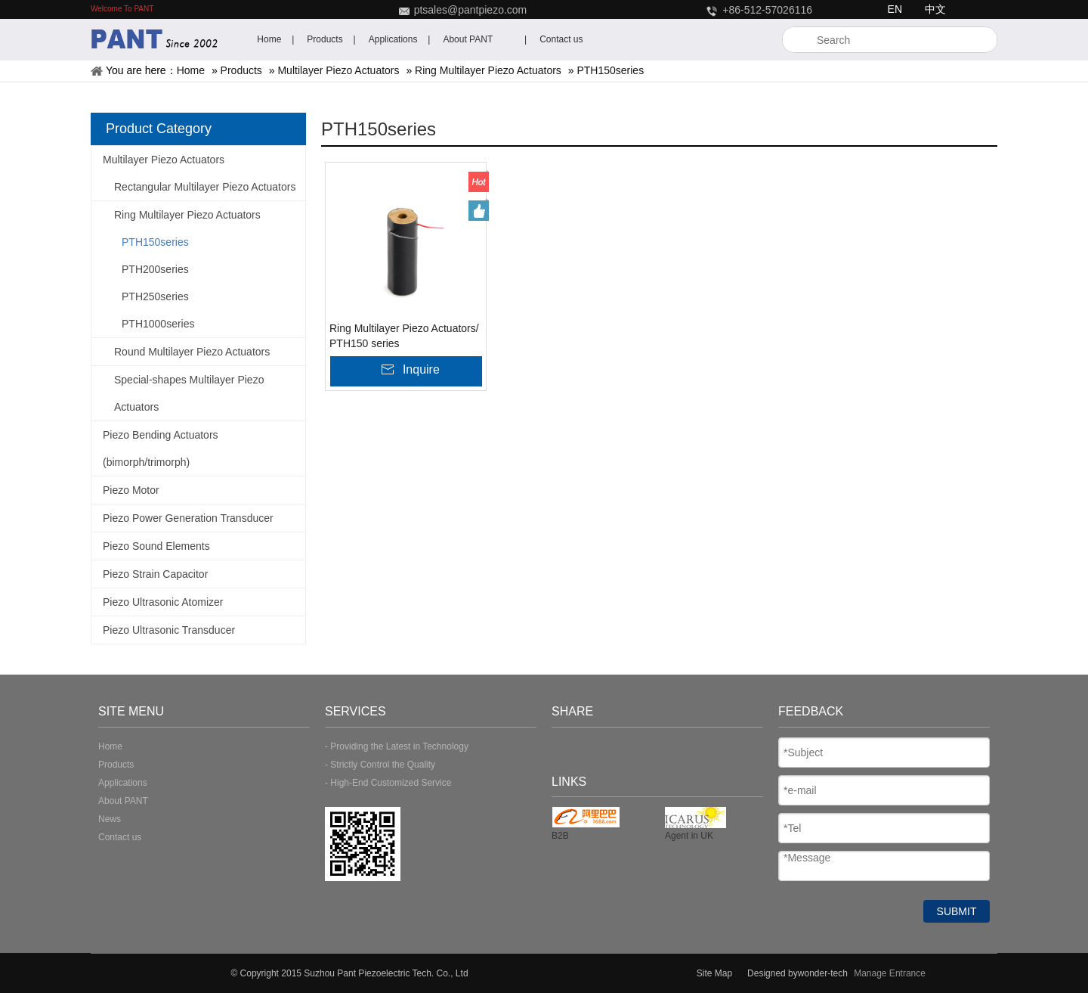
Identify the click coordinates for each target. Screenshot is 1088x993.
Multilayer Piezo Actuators (338, 70)
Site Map (714, 973)
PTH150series (610, 70)
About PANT (123, 801)
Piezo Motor (131, 490)
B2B (560, 835)
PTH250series (155, 296)
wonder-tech (824, 973)
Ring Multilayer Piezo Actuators (488, 70)
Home (191, 70)
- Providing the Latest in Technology (396, 746)
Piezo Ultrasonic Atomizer (163, 602)
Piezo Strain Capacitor (155, 574)
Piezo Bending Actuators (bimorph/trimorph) (160, 448)
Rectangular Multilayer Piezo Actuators (204, 187)
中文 (935, 9)
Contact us (119, 837)
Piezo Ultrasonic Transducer (169, 630)
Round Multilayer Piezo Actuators (192, 352)
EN (895, 9)
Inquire (421, 369)
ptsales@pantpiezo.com (470, 10)
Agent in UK (689, 835)
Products (241, 70)
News (109, 819)
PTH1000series (158, 324)
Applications (122, 782)
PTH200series (155, 269)
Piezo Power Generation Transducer (188, 518)
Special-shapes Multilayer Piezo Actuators (189, 393)
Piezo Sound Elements (156, 546)
